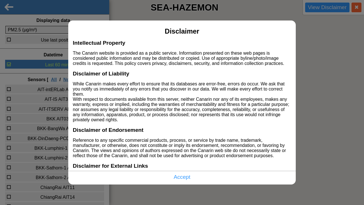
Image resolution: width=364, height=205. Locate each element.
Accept (182, 177)
